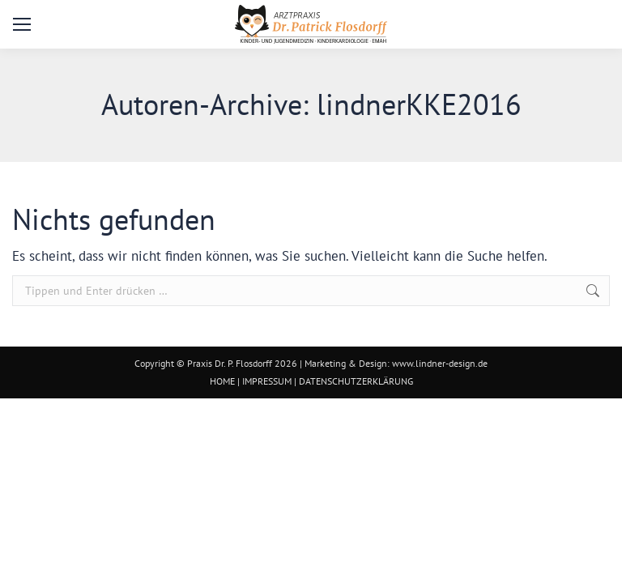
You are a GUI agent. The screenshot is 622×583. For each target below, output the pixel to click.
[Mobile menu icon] (22, 24)
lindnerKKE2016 (419, 104)
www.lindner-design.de (440, 363)
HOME (222, 381)
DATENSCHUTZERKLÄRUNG (356, 381)
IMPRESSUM (267, 381)
